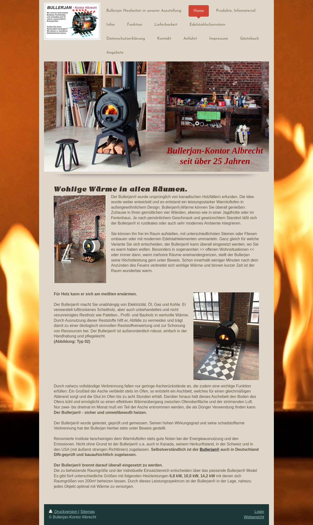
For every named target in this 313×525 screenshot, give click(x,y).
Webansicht (254, 517)
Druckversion (63, 512)
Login (259, 512)
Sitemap (87, 512)
